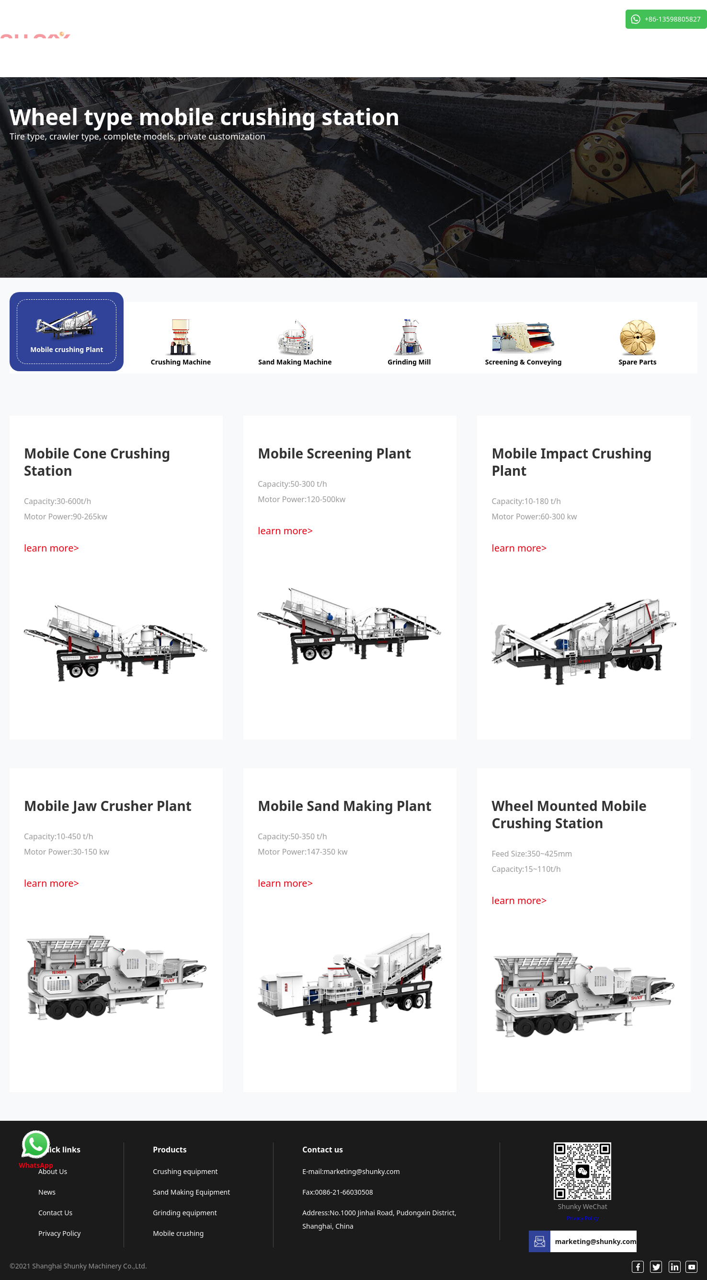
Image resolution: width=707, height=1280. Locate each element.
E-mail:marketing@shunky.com (351, 1171)
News (47, 1192)
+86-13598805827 (673, 18)
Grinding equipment (185, 1212)
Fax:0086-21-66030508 (337, 1192)
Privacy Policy (59, 1233)
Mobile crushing (178, 1233)
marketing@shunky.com (596, 1241)
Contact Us (55, 1212)
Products (169, 1149)
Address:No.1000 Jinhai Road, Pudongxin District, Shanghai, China (379, 1219)
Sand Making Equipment (191, 1192)
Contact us (322, 1149)
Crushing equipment (185, 1171)
